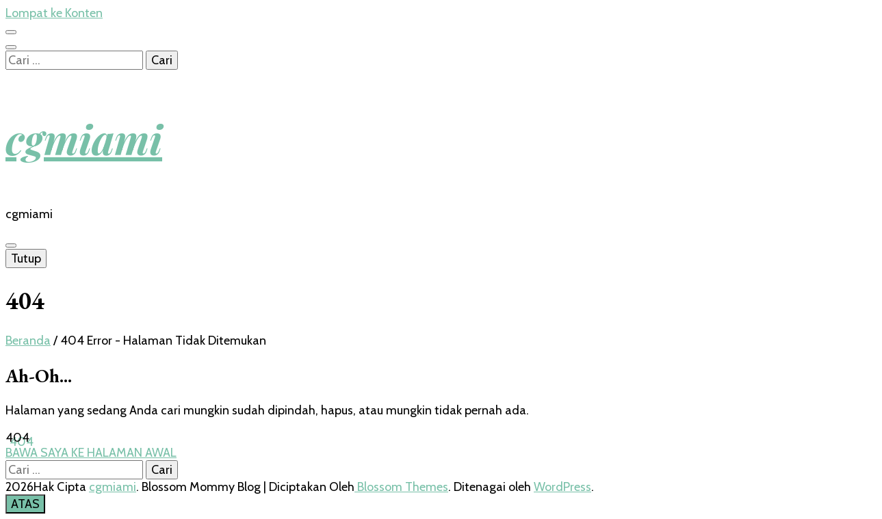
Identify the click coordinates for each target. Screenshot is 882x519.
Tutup (26, 258)
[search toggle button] (10, 47)
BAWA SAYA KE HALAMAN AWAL (91, 452)
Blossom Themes (401, 486)
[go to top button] (25, 504)
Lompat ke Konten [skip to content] (54, 13)
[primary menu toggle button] (10, 245)
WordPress (562, 486)
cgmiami (83, 138)
